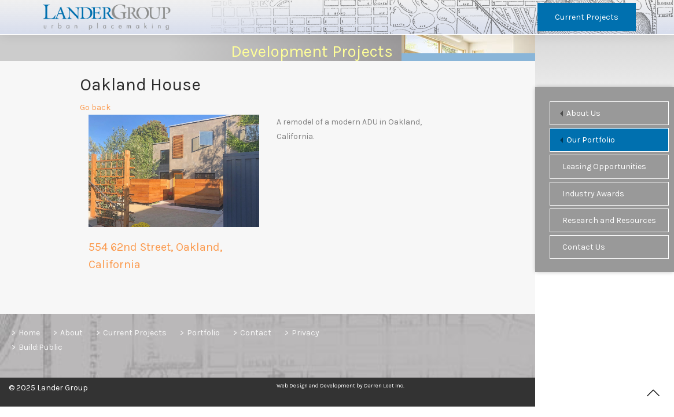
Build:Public (40, 347)
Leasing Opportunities (604, 166)
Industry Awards (593, 194)
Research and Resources (609, 220)
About (71, 333)
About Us (583, 113)
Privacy (305, 333)
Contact (255, 333)
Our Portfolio (590, 140)
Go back (95, 110)
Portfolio (203, 333)
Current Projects (586, 17)
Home (29, 333)
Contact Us (583, 247)
